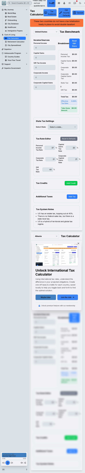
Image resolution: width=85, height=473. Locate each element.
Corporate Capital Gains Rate (62, 159)
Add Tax (72, 196)
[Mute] (22, 463)
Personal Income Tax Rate (39, 148)
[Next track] (12, 463)
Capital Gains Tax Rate (61, 147)
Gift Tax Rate (37, 169)
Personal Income (40, 43)
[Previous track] (3, 463)
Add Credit (71, 183)
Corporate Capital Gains (43, 83)
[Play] (7, 463)
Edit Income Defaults (64, 12)
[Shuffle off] (25, 463)
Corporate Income (41, 73)
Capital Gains (39, 53)
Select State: (41, 127)
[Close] (78, 243)
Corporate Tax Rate (40, 159)
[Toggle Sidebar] (29, 236)
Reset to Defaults (69, 139)
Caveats (78, 12)
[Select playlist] (14, 455)
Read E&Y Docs (74, 43)
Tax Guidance (50, 12)
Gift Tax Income (40, 63)
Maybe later (46, 297)
